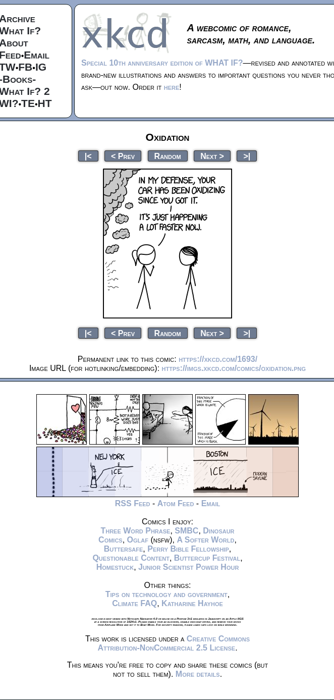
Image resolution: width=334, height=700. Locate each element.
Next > (212, 155)
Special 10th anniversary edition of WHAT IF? (162, 63)
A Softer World (205, 539)
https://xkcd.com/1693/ (218, 359)
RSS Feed (132, 503)
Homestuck (115, 567)
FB (25, 67)
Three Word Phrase (135, 530)
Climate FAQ (134, 603)
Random (167, 155)
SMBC (186, 530)
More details (198, 674)
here (172, 87)
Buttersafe (123, 549)
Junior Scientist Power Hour (188, 567)
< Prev (123, 155)
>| (246, 155)
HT (45, 103)
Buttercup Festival (207, 558)
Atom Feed (175, 503)
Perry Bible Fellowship (188, 549)
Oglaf (137, 539)
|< (88, 155)
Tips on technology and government (166, 594)
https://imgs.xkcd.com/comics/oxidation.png (234, 368)
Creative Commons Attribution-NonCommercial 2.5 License (173, 643)
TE (28, 103)
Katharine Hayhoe (192, 603)
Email (36, 55)
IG (40, 67)
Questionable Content (131, 558)
